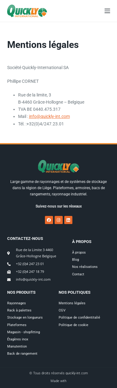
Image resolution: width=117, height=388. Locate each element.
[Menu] (107, 11)
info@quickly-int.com (49, 116)
